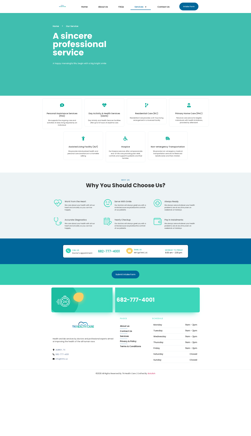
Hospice (125, 146)
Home (84, 6)
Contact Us (163, 6)
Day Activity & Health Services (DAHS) (104, 114)
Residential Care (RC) (146, 113)
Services (141, 7)
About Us (103, 6)
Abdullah (151, 373)
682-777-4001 (109, 251)
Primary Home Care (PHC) (189, 113)
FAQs (121, 6)
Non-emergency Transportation (168, 146)
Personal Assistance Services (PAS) (62, 114)
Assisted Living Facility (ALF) (83, 146)
